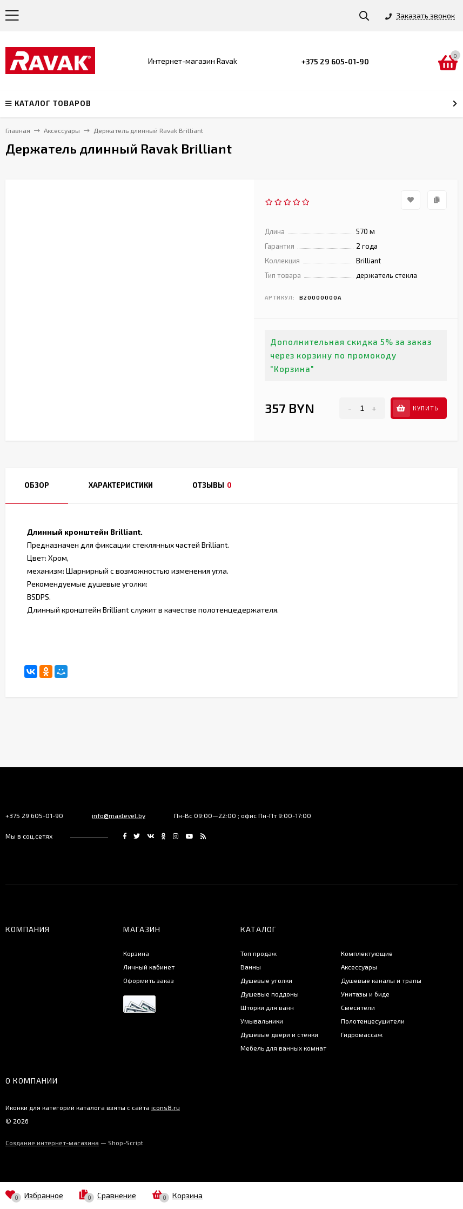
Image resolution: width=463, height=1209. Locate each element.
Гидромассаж (362, 1034)
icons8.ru (165, 1107)
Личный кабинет (149, 967)
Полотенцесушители (373, 1021)
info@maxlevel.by (118, 815)
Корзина (136, 953)
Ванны (250, 967)
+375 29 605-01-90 (335, 61)
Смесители (358, 1007)
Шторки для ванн (267, 1007)
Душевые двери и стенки (279, 1034)
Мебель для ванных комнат (283, 1048)
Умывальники (261, 1021)
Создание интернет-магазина (52, 1142)
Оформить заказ (148, 980)
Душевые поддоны (269, 994)
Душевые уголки (266, 980)
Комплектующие (367, 953)
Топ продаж (258, 953)
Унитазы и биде (365, 994)
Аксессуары (359, 967)
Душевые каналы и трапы (381, 980)
